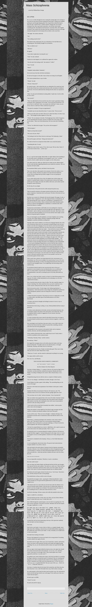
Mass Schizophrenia (37, 5)
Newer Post (30, 593)
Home (46, 593)
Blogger (51, 603)
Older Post (62, 593)
